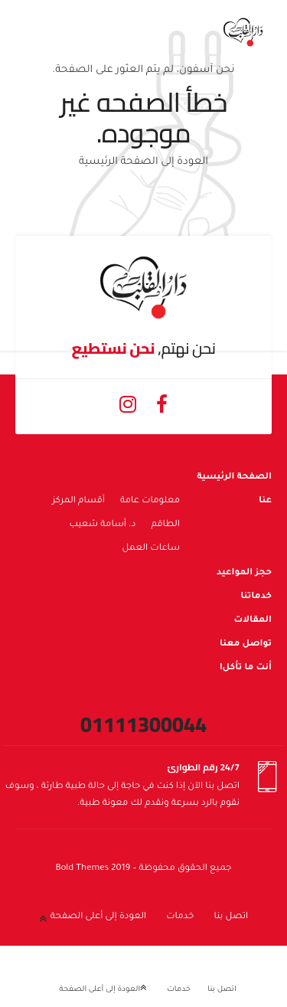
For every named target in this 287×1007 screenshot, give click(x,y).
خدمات (180, 917)
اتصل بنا (231, 917)
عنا (265, 501)
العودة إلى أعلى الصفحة (98, 917)
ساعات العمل (151, 549)
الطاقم (165, 525)
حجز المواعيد (244, 573)
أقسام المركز (78, 501)
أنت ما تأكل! (246, 668)
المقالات (252, 621)
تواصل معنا (246, 644)
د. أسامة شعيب (103, 525)
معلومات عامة (150, 501)
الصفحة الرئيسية (234, 477)
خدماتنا (256, 597)
